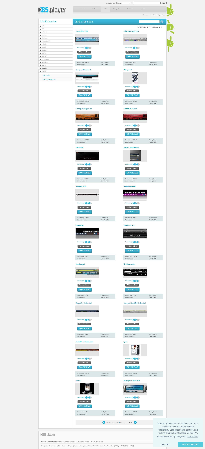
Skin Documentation (49, 79)
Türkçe (117, 446)
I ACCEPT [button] (165, 444)
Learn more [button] (192, 436)
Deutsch (51, 446)
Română (95, 446)
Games (44, 44)
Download (130, 9)
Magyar (70, 446)
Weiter (131, 422)
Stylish (44, 68)
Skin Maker (46, 76)
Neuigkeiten (117, 9)
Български (44, 446)
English (58, 446)
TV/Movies (45, 59)
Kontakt (86, 441)
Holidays (45, 62)
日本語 (132, 446)
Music (44, 47)
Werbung (43, 441)
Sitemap (80, 441)
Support (142, 9)
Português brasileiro (85, 446)
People (44, 56)
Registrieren (161, 15)
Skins (105, 9)
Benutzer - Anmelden (149, 15)
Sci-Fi (44, 65)
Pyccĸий (102, 446)
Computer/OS (46, 41)
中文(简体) (124, 446)
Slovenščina (110, 446)
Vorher (108, 422)
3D (43, 29)
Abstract (44, 32)
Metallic (44, 50)
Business (44, 38)
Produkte (95, 9)
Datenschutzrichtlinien (54, 441)
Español (64, 446)
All (43, 26)
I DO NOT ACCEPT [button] (190, 444)
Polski (76, 446)
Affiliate (73, 441)
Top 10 (44, 71)
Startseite (83, 9)
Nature (44, 53)
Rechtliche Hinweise (97, 441)
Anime (44, 35)
